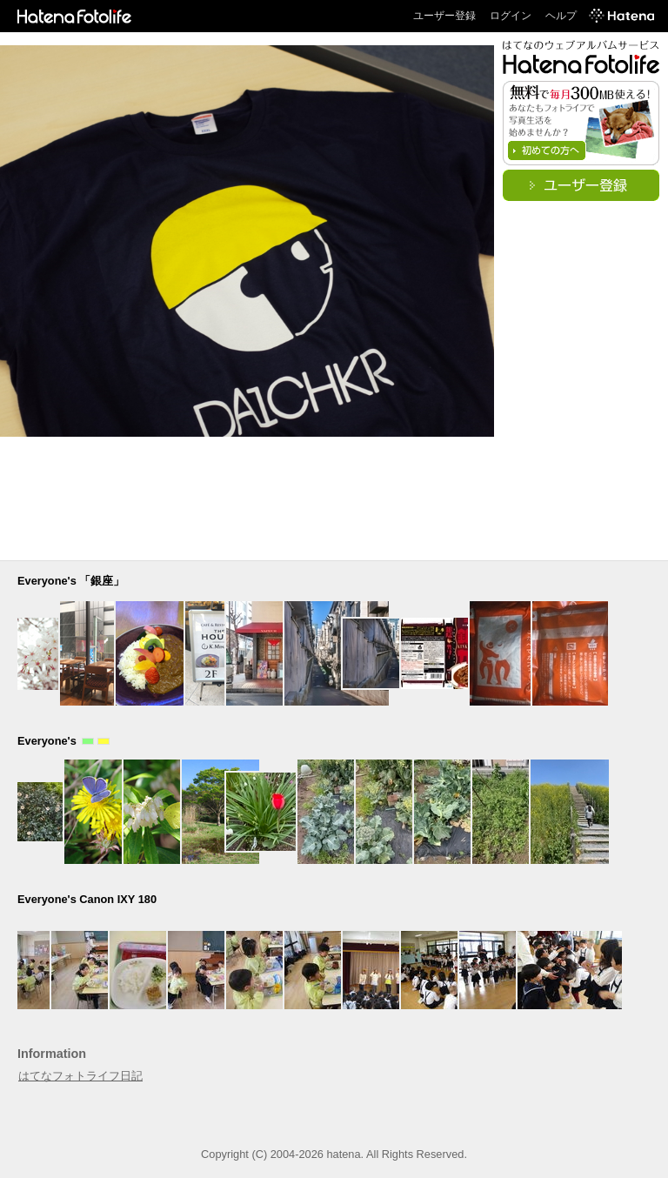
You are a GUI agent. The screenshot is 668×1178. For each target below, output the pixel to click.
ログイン (510, 16)
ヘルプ (561, 16)
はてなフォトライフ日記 (80, 1075)
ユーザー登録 (444, 16)
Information (51, 1054)
